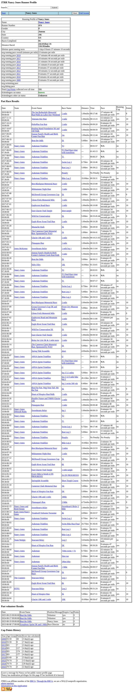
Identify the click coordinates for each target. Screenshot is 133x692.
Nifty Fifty (36, 265)
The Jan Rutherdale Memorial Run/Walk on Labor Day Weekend (46, 113)
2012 (18, 71)
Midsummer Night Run (41, 189)
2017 (18, 58)
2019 (18, 55)
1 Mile (64, 567)
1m (63, 135)
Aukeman (36, 551)
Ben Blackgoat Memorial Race (44, 184)
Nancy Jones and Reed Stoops (21, 507)
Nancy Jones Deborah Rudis (20, 410)
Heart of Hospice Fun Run (42, 491)
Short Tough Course (70, 481)
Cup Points (11, 89)
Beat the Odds (37, 140)
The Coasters (19, 578)
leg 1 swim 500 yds (70, 383)
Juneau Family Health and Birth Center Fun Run (45, 135)
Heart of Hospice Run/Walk (43, 394)
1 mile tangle (67, 470)
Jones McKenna (20, 248)
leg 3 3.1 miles (68, 373)
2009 (18, 80)
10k (63, 265)
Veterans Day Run (39, 119)
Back (75, 13)
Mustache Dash (38, 227)
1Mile (64, 497)
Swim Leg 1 (67, 162)
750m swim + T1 (69, 551)
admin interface (7, 683)
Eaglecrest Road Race (41, 205)
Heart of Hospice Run (41, 594)
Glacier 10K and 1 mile (41, 497)
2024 (4, 664)
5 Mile (64, 502)
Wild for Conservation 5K (42, 329)
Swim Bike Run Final (71, 524)
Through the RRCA (45, 681)
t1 (62, 367)
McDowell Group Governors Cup (45, 194)
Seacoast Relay (38, 540)
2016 (18, 62)
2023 (4, 660)
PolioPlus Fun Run (39, 124)
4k (63, 513)
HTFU (17, 589)
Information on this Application (14, 686)
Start (4, 13)
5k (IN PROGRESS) (70, 475)
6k (63, 464)
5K (63, 486)
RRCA (33, 681)
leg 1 (64, 410)
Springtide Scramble (40, 481)
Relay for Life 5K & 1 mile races (45, 340)
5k (63, 140)
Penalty (65, 173)
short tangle (66, 211)
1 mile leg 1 (67, 248)
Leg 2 (64, 540)
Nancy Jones (44, 22)
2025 (4, 667)
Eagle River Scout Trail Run (43, 221)
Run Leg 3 (66, 167)
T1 (63, 157)
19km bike (66, 562)
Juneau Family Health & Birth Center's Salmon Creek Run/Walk (45, 254)
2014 (18, 65)
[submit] (54, 7)
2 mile (64, 184)
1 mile (64, 113)
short (64, 351)
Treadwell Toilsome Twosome (44, 513)
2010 (18, 77)
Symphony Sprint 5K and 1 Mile (33, 624)
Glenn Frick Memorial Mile (43, 200)
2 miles (65, 448)
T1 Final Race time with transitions (70, 151)
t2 (62, 356)
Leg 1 (64, 578)
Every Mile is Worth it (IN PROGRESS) (43, 475)
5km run (65, 556)
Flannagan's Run (38, 502)
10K (63, 599)
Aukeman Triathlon (40, 146)
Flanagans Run (38, 243)
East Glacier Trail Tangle (42, 211)
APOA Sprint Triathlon (41, 356)
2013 (18, 68)
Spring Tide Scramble (41, 351)
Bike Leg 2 (66, 178)
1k (63, 232)
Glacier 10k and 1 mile (41, 238)
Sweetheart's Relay (39, 508)
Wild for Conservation (41, 216)
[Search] (29, 7)
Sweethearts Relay (39, 248)
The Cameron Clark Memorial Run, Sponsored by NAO (44, 232)
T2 (63, 146)
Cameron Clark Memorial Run (44, 486)
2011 (18, 74)
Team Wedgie (19, 540)
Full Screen (84, 13)
